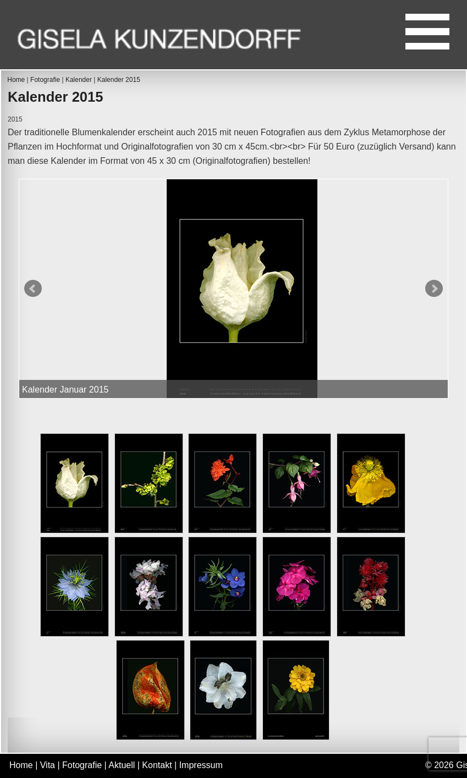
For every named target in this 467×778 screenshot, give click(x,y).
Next (434, 288)
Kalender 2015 (118, 80)
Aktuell (121, 765)
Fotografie (45, 80)
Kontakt (157, 765)
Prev (33, 288)
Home (16, 80)
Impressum (201, 765)
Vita (47, 765)
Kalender (78, 80)
